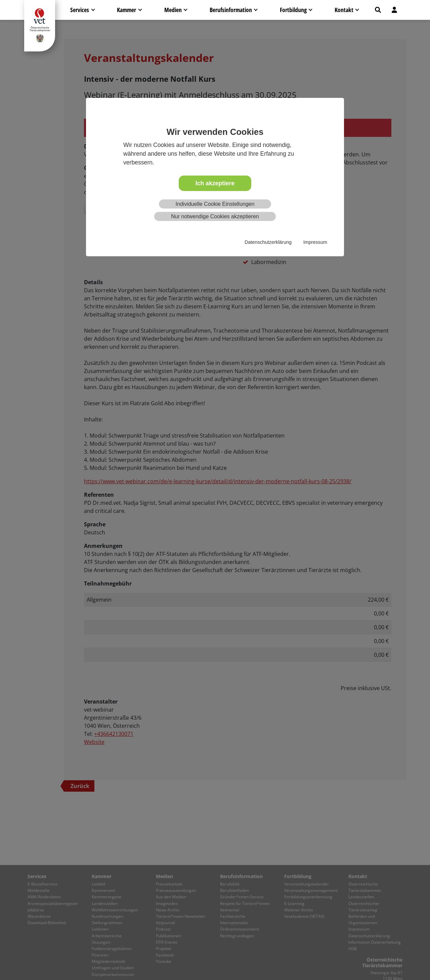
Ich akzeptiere (215, 183)
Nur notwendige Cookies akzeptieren (215, 216)
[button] (378, 10)
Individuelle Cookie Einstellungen (215, 204)
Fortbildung (293, 10)
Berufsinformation (231, 10)
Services (79, 10)
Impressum (315, 242)
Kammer (126, 10)
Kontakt (344, 10)
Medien (173, 10)
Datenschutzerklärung (268, 242)
